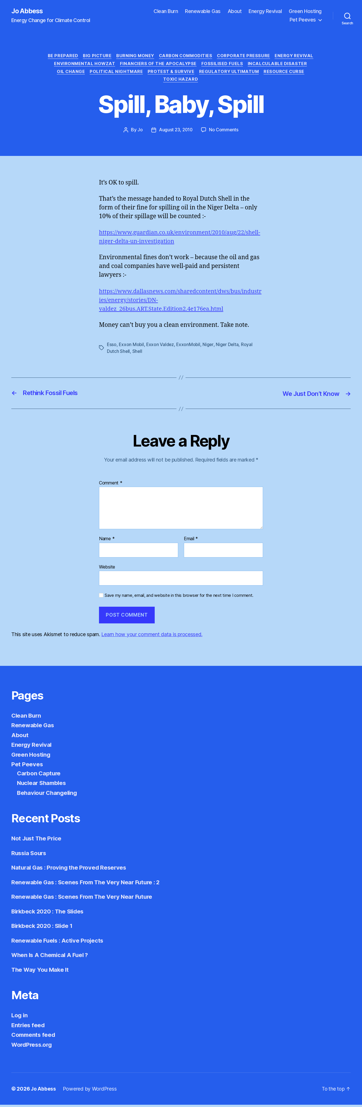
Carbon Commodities (186, 56)
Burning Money (134, 56)
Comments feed (34, 1037)
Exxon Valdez (161, 347)
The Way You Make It (41, 971)
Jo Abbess (28, 11)
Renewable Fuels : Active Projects (59, 942)
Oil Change (68, 73)
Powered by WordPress (90, 1091)
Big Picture (95, 56)
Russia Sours (29, 855)
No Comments (224, 132)
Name (107, 541)
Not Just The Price (37, 840)
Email (191, 541)
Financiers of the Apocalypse (158, 65)
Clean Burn (166, 11)
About (235, 11)
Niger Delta (229, 347)
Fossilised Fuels (224, 65)
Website (107, 569)
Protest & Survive (171, 73)
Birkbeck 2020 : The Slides (49, 913)
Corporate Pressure (246, 56)
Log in (19, 1017)
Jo (139, 132)
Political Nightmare (115, 73)
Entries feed (28, 1027)
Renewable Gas (203, 11)
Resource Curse (287, 73)
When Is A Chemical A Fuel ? (51, 957)
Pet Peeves (303, 20)
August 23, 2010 (175, 132)
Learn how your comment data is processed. (151, 636)
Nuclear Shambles (43, 785)
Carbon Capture (39, 775)
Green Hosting (305, 11)
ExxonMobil (190, 347)
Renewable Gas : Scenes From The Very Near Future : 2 (88, 884)
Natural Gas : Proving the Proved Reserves (71, 869)
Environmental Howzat (83, 65)
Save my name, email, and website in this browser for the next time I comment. (179, 597)
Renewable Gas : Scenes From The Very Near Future (84, 898)
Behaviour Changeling (48, 794)
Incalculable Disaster (280, 65)
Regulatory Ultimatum (230, 73)
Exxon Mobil (132, 347)
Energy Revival (265, 11)
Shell (138, 354)
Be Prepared (59, 56)
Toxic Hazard (181, 81)
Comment (110, 485)
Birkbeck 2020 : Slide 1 (43, 928)
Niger (210, 347)
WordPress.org (32, 1046)
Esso (112, 347)
